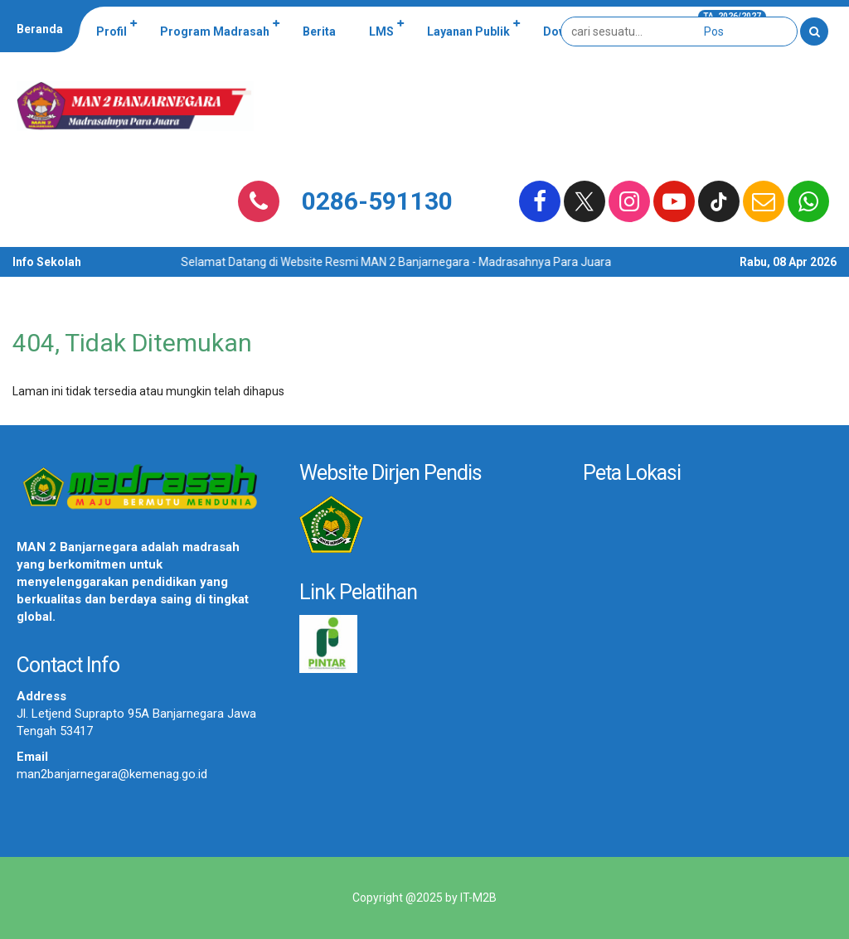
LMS (381, 31)
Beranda (40, 29)
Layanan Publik (468, 31)
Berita (319, 31)
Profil (111, 31)
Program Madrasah (214, 31)
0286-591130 (377, 200)
